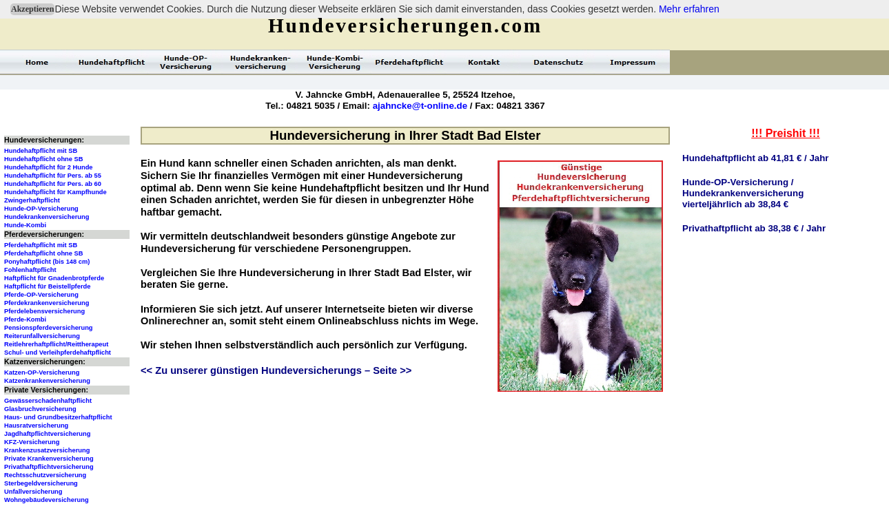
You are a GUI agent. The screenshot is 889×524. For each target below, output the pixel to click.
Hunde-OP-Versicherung (41, 208)
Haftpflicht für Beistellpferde (47, 286)
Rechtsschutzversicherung (45, 475)
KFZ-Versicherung (31, 442)
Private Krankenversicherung (49, 458)
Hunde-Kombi (25, 225)
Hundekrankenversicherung (46, 216)
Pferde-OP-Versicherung (41, 294)
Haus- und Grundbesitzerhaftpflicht (58, 417)
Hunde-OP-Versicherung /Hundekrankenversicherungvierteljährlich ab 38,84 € (743, 193)
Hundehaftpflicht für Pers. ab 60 (52, 183)
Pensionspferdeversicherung (48, 327)
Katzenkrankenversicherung (47, 380)
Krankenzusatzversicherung (47, 450)
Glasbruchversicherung (40, 409)
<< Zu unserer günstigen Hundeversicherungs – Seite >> (276, 370)
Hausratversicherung (36, 425)
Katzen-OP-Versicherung (41, 372)
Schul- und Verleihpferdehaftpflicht (57, 352)
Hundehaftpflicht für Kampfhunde (55, 192)
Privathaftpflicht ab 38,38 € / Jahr (754, 228)
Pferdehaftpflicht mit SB (40, 245)
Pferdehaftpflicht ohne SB (43, 253)
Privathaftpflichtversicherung (49, 466)
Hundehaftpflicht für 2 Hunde (48, 167)
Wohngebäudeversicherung (46, 499)
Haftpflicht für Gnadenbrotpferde (54, 278)
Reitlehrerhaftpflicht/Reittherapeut (56, 344)
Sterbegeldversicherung (41, 483)
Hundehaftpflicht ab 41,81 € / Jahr (755, 158)
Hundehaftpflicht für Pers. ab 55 (52, 175)
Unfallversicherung (33, 491)
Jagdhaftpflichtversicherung (47, 433)
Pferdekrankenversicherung (46, 303)
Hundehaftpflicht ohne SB (43, 159)
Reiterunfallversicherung (42, 336)
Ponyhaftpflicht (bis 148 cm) (47, 261)
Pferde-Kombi (25, 319)
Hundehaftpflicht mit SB (40, 150)
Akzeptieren (32, 9)
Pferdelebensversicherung (44, 311)
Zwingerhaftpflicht (32, 200)
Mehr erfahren (689, 8)
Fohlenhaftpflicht (30, 269)
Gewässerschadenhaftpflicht (48, 400)
